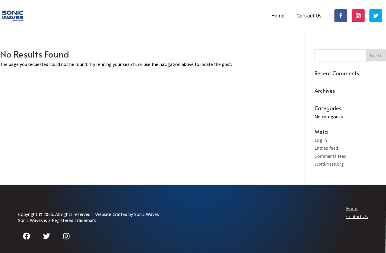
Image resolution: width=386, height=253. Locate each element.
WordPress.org (329, 164)
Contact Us (308, 16)
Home (277, 16)
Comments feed (330, 156)
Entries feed (326, 148)
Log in (321, 140)
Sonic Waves (146, 214)
